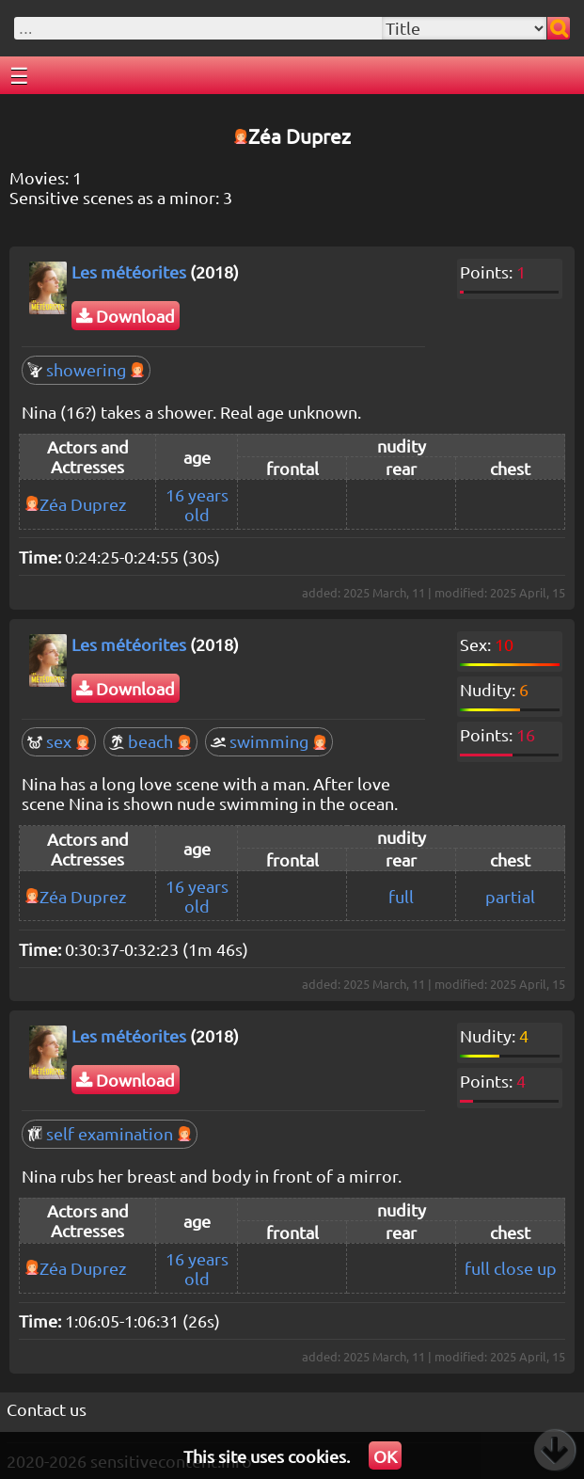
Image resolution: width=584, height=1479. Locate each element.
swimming (269, 741)
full (401, 896)
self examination (109, 1133)
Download (125, 316)
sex (58, 741)
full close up (511, 1268)
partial (510, 896)
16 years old (197, 504)
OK (385, 1456)
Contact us (47, 1409)
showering (86, 369)
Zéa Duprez (82, 504)
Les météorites (128, 271)
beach (150, 741)
